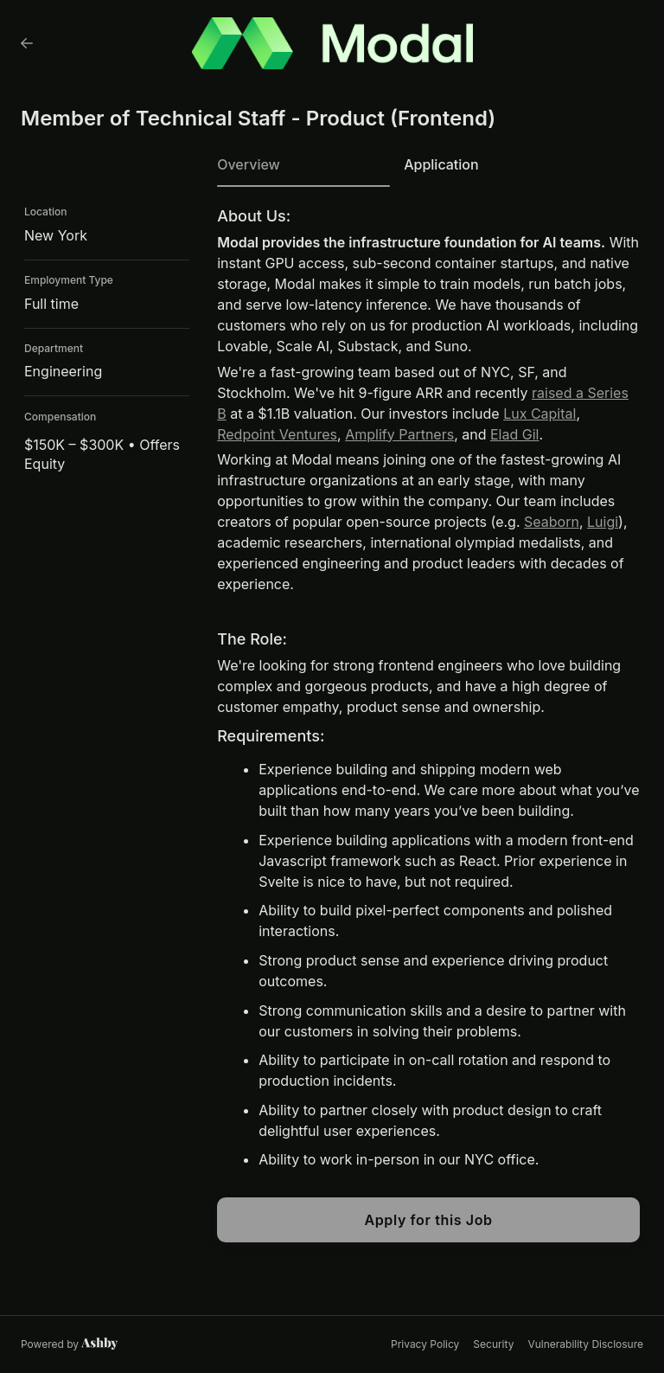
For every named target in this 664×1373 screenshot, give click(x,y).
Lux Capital (539, 413)
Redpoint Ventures (277, 434)
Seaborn (551, 521)
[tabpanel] (428, 725)
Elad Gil (514, 434)
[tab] (303, 170)
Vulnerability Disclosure (585, 1344)
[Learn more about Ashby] (69, 1344)
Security (493, 1344)
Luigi (602, 521)
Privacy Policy (425, 1344)
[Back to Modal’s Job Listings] (26, 43)
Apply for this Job (428, 1220)
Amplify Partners (399, 434)
